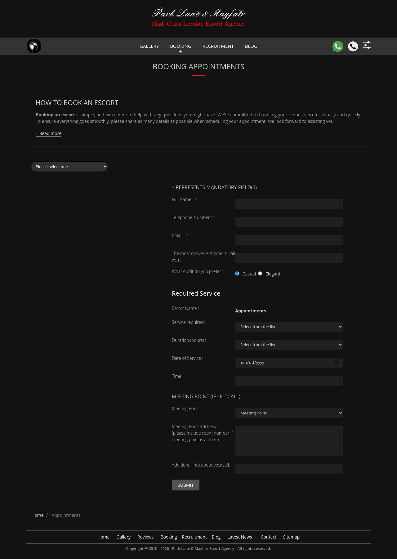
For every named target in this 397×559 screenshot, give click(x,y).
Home (103, 537)
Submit (186, 485)
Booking (180, 46)
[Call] (353, 46)
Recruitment (218, 46)
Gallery (149, 46)
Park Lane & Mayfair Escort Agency (203, 548)
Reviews (145, 537)
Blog (216, 537)
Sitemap (291, 537)
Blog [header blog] (251, 46)
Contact (268, 537)
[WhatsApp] (337, 46)
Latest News (239, 537)
